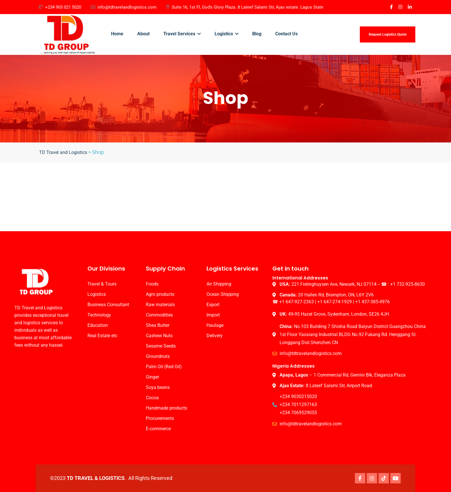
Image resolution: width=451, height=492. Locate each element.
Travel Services (182, 33)
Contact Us (286, 33)
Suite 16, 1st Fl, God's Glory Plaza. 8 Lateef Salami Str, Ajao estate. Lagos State (244, 7)
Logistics (226, 33)
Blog (256, 33)
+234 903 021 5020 (60, 7)
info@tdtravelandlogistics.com (123, 7)
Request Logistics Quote (387, 34)
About (143, 33)
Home (117, 33)
